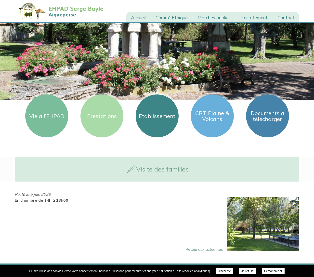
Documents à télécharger (267, 116)
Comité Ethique (172, 18)
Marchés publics (214, 18)
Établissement (157, 116)
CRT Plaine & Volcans (212, 116)
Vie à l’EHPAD (46, 116)
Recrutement (254, 18)
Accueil (138, 18)
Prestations (102, 116)
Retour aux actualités (204, 249)
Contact (285, 18)
